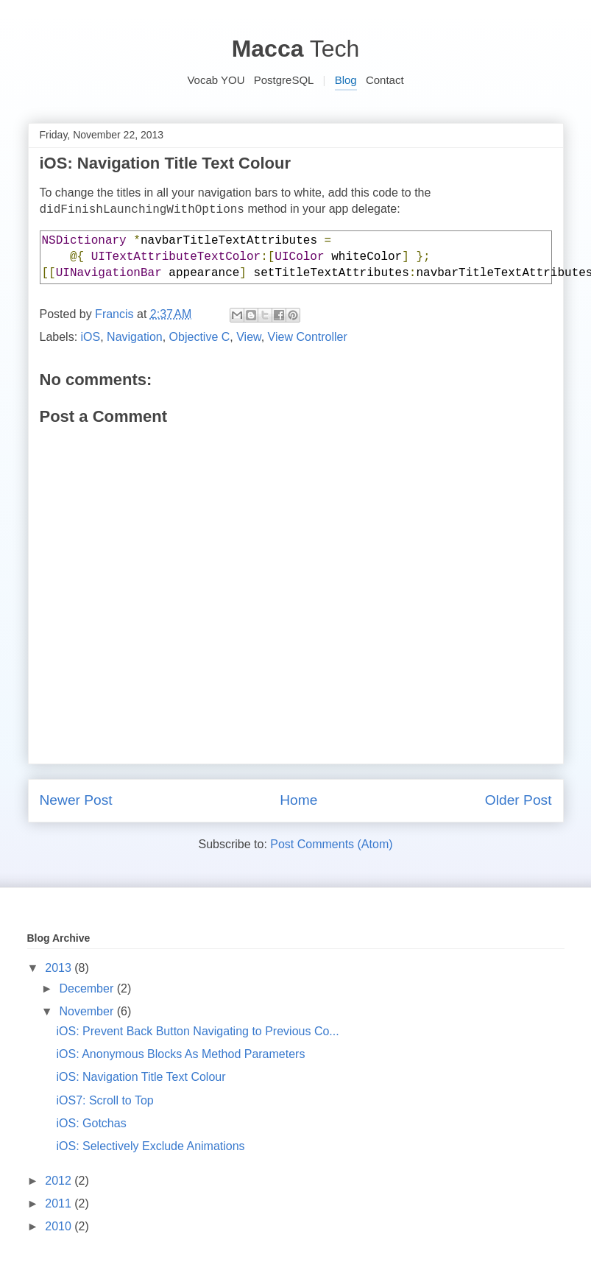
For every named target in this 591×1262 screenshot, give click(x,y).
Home (298, 800)
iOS (91, 337)
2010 (59, 1226)
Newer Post (76, 800)
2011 (59, 1203)
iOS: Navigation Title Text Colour (140, 1077)
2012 (59, 1180)
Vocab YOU (215, 80)
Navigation (135, 337)
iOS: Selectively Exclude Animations (150, 1146)
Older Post (518, 800)
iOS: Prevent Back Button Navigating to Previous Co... (197, 1031)
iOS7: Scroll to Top (104, 1100)
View (248, 337)
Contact (385, 80)
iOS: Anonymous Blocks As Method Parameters (180, 1054)
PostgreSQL (284, 80)
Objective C (199, 337)
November (87, 1011)
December (87, 988)
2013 (59, 968)
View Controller (307, 337)
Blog (346, 80)
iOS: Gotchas (91, 1123)
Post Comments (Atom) (331, 844)
